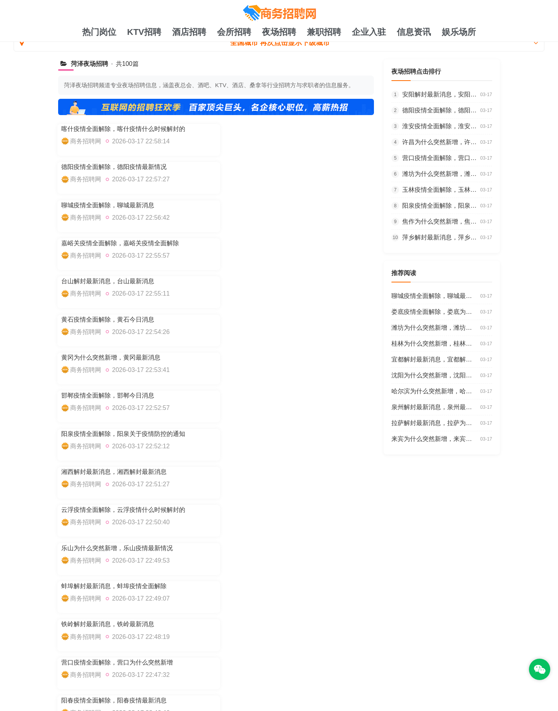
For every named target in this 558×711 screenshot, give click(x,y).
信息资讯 (414, 32)
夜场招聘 (279, 32)
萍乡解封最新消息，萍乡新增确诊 (441, 237)
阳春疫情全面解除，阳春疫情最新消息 (276, 395)
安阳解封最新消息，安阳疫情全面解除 (441, 94)
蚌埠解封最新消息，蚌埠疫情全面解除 (114, 357)
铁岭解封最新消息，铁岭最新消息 (269, 357)
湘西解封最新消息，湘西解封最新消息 (276, 281)
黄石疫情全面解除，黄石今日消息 (269, 204)
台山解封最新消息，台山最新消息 (107, 204)
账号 (286, 658)
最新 (267, 658)
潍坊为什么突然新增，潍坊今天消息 (441, 173)
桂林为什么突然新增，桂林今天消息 (110, 433)
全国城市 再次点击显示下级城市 (279, 42)
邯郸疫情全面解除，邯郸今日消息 (269, 242)
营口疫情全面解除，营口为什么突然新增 (117, 395)
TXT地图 (242, 658)
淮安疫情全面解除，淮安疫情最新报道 (441, 126)
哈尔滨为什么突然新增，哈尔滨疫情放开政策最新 (291, 471)
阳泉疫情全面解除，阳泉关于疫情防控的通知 (123, 281)
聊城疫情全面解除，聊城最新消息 (107, 167)
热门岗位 (99, 32)
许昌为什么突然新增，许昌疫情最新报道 (441, 142)
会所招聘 (234, 32)
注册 (305, 658)
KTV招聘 (144, 32)
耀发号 (100, 670)
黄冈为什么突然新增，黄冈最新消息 (110, 242)
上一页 (78, 516)
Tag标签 (329, 658)
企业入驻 (369, 32)
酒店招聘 (189, 32)
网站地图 (211, 658)
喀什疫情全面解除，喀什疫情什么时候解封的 (123, 129)
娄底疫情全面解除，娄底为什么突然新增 (117, 471)
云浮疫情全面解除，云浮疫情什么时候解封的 (123, 319)
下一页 (172, 516)
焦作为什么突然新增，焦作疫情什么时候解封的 (441, 221)
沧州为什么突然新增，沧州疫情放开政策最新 (285, 433)
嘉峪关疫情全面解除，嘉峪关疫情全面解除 (282, 167)
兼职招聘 (324, 32)
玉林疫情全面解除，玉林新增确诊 (441, 189)
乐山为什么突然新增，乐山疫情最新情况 (279, 319)
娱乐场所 (459, 32)
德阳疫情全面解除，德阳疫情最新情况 (276, 129)
